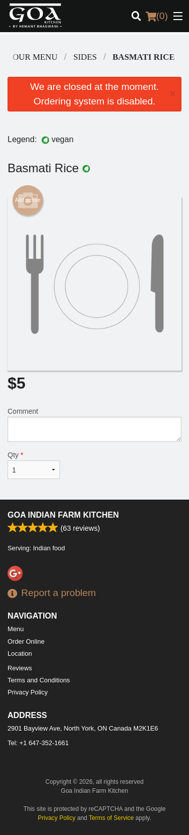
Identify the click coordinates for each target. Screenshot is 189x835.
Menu (16, 629)
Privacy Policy (28, 692)
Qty (34, 465)
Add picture (28, 200)
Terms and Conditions (39, 680)
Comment (94, 424)
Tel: (38, 743)
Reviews (20, 668)
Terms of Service (111, 817)
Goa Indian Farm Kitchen (63, 515)
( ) (157, 16)
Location (20, 653)
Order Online (26, 641)
